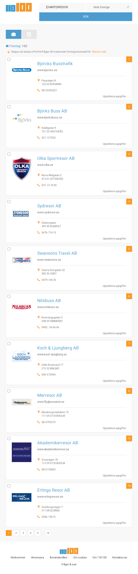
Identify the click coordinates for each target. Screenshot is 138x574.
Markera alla (99, 51)
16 (48, 533)
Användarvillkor (59, 557)
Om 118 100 (100, 557)
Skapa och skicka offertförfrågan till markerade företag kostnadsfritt (51, 51)
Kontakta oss (119, 557)
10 (129, 485)
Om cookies (80, 557)
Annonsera (37, 557)
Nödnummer (18, 557)
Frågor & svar (69, 564)
